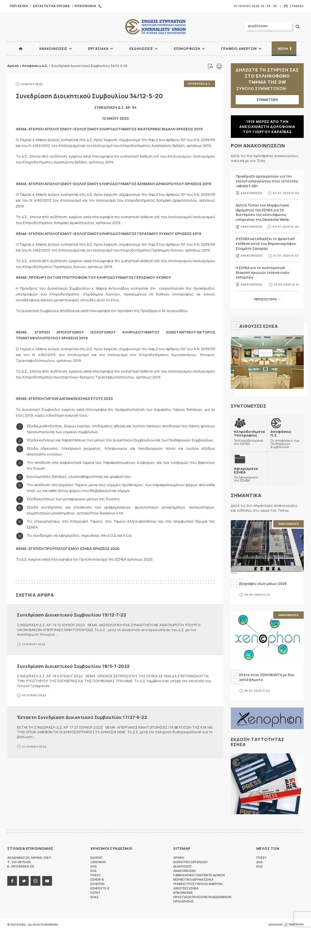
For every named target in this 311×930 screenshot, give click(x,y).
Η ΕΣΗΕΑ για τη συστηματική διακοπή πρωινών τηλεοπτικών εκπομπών (263, 272)
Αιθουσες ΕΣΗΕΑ (259, 326)
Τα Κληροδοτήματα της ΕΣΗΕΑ (249, 437)
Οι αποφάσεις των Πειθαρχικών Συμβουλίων (285, 439)
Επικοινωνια (85, 6)
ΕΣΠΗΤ (95, 892)
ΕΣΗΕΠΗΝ (97, 883)
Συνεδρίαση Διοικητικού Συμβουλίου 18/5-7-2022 (73, 665)
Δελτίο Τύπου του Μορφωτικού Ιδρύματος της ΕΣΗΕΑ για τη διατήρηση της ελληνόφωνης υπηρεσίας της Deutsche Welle (262, 212)
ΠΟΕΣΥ (95, 874)
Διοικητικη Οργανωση (190, 861)
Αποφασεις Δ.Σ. (199, 83)
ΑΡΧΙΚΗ (21, 48)
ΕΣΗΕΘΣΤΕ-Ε (99, 887)
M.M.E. (94, 896)
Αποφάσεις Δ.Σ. (35, 65)
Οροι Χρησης (183, 901)
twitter (24, 880)
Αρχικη (178, 857)
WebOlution (293, 923)
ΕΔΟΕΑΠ (96, 857)
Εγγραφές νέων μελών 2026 (263, 582)
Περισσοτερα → (267, 299)
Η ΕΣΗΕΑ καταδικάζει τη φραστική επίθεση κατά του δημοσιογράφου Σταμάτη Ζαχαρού (266, 243)
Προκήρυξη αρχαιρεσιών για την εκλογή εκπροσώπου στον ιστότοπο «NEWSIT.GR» (267, 181)
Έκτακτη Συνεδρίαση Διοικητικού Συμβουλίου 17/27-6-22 (82, 717)
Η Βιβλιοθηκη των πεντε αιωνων (199, 874)
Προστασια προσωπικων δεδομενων (202, 896)
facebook (12, 880)
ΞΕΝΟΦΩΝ (98, 861)
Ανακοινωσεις (53, 48)
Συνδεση (297, 6)
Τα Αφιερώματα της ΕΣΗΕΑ (249, 473)
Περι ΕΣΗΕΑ (19, 6)
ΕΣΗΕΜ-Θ (97, 879)
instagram (35, 880)
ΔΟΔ (93, 866)
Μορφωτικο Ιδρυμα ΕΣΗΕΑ (193, 879)
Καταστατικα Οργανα (51, 6)
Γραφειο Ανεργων (239, 48)
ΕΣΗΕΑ (155, 26)
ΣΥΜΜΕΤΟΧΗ (267, 99)
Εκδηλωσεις (141, 48)
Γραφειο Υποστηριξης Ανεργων (198, 883)
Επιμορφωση (187, 48)
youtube (47, 880)
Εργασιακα (98, 48)
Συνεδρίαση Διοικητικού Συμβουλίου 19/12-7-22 (71, 614)
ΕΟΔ (93, 870)
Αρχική (13, 65)
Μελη (283, 48)
